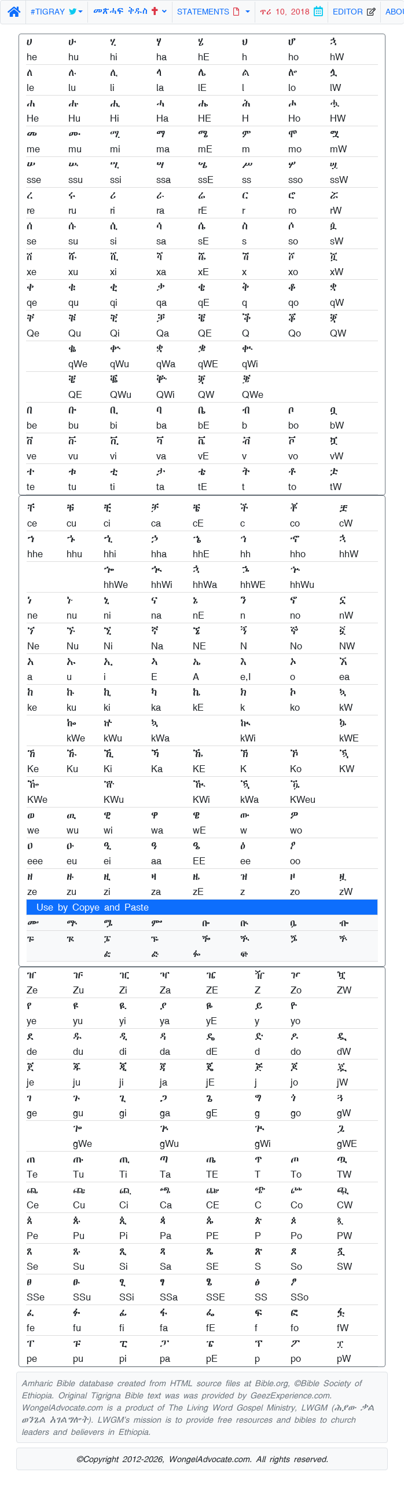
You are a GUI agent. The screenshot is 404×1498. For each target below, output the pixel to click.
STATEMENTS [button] (210, 11)
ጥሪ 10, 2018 (291, 11)
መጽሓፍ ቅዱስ (130, 11)
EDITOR (354, 11)
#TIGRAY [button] (53, 11)
